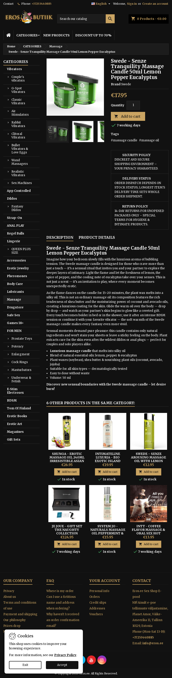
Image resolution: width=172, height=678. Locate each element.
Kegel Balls (15, 233)
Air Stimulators (20, 113)
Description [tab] (59, 237)
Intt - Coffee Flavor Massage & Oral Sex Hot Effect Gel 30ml (148, 531)
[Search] (86, 18)
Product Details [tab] (97, 237)
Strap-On (14, 218)
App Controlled (19, 191)
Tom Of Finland (19, 408)
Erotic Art (14, 424)
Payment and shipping (20, 614)
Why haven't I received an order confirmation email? (62, 620)
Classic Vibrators (18, 101)
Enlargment (20, 354)
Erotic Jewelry (18, 268)
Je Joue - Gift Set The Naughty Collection (67, 529)
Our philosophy (14, 620)
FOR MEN (14, 331)
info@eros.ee (152, 643)
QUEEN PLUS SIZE (21, 251)
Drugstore (15, 307)
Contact (8, 3)
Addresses (97, 608)
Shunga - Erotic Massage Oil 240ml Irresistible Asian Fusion (66, 459)
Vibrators (14, 69)
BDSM (12, 400)
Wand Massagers (19, 162)
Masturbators (21, 370)
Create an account (155, 3)
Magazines (15, 432)
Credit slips (97, 603)
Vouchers (96, 614)
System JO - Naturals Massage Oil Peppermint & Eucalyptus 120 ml (107, 531)
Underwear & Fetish (21, 379)
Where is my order (60, 591)
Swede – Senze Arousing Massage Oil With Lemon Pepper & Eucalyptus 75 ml (148, 461)
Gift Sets (13, 440)
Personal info (99, 591)
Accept (62, 665)
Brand (115, 84)
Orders (94, 597)
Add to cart (127, 116)
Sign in (132, 3)
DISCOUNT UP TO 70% (93, 35)
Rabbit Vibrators (18, 124)
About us (9, 597)
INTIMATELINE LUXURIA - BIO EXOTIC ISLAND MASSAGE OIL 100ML (107, 459)
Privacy (8, 591)
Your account (104, 580)
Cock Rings (19, 362)
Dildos (12, 199)
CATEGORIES (27, 35)
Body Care (15, 284)
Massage (14, 299)
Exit (25, 665)
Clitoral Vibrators (18, 135)
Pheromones (17, 276)
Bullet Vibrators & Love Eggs (19, 148)
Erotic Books (17, 416)
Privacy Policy (65, 655)
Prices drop (11, 626)
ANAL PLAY (15, 226)
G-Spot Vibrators (18, 90)
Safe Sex (13, 315)
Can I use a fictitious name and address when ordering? (61, 602)
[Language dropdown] (101, 4)
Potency (17, 346)
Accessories (16, 260)
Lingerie (13, 241)
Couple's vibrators (18, 78)
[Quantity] (133, 105)
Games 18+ (15, 323)
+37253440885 (42, 3)
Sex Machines (21, 183)
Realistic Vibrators (18, 173)
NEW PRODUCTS (56, 35)
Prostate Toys (21, 339)
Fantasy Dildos (17, 208)
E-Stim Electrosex (15, 391)
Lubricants (15, 292)
